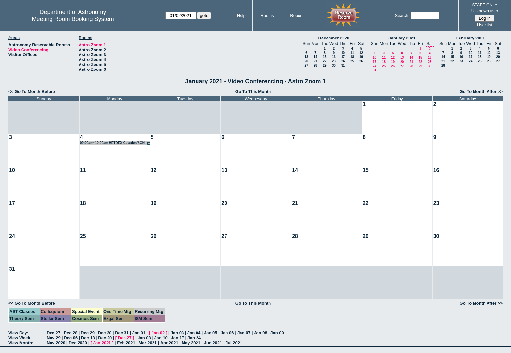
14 (315, 57)
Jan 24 (194, 337)
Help (241, 15)
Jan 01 (138, 332)
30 (334, 65)
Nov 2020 (56, 342)
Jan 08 (260, 332)
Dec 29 (88, 332)
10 (343, 52)
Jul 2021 (234, 342)
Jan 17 (177, 337)
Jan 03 (177, 332)
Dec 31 (122, 332)
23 (334, 61)
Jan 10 (160, 337)
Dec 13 (88, 337)
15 (324, 57)
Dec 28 (71, 332)
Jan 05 (210, 332)
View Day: (18, 332)
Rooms (267, 15)
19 (361, 57)
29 (324, 65)
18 (352, 57)
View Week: (20, 337)
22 (324, 61)
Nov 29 (54, 337)
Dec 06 (71, 337)
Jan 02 (158, 332)
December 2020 (333, 38)
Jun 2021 (213, 342)
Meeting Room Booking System (73, 19)
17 (343, 57)
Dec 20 (105, 337)
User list (484, 25)
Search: (402, 15)
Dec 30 (105, 332)
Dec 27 (53, 332)
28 (315, 65)
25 (352, 61)
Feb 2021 (126, 342)
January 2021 (402, 38)
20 (306, 61)
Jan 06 (227, 332)
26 (361, 61)
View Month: (20, 342)
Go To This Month (253, 91)
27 (306, 65)
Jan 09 (277, 332)
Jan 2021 (102, 342)
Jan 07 (243, 332)
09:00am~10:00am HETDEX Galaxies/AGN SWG (115, 143)
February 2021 (470, 38)
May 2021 (191, 342)
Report (296, 15)
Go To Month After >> (481, 91)
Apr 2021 (169, 342)
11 (352, 52)
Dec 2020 (78, 342)
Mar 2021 (148, 342)
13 (306, 57)
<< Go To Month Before (31, 91)
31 (343, 65)
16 (334, 57)
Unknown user (484, 10)
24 (343, 61)
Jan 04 (193, 332)
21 (315, 61)
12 (361, 52)
